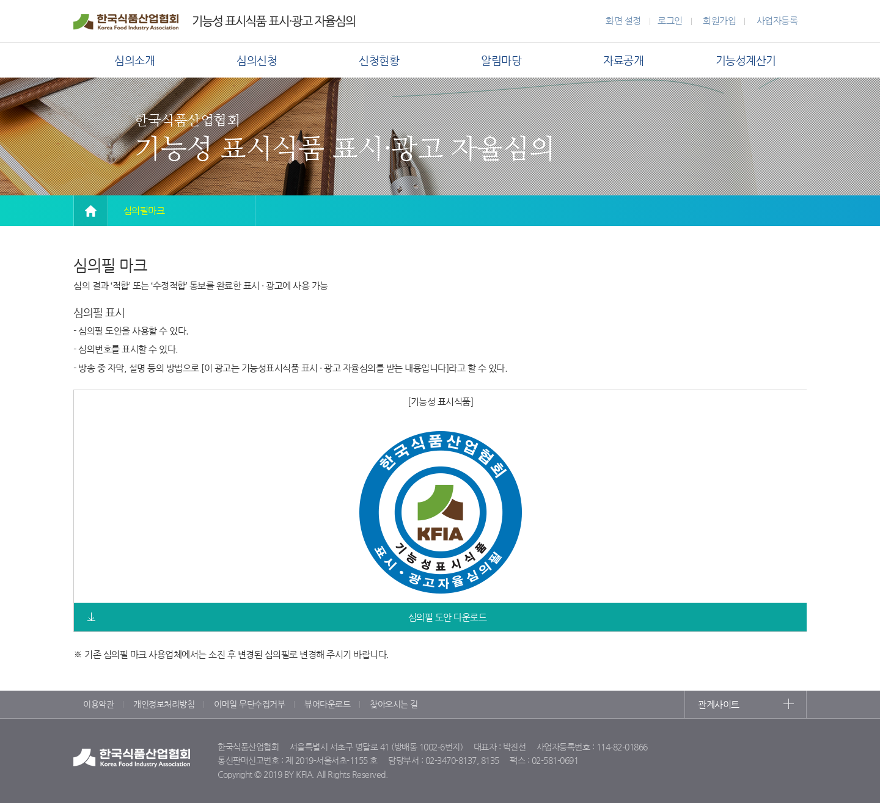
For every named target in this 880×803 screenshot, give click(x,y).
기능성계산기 (746, 60)
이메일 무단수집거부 (249, 704)
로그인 (670, 20)
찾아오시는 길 (394, 704)
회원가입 (719, 20)
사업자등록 (777, 20)
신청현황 (379, 60)
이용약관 (98, 704)
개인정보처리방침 (163, 704)
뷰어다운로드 (327, 704)
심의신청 (257, 60)
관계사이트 (718, 704)
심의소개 (134, 60)
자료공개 (623, 60)
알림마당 (501, 60)
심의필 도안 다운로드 (447, 617)
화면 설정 (623, 20)
